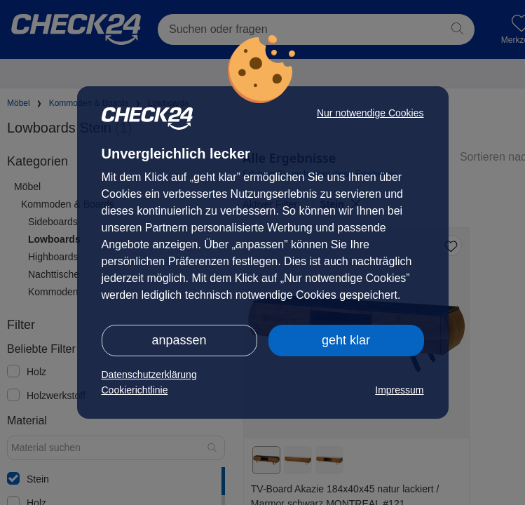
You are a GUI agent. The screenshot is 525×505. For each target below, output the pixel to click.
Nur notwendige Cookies (370, 113)
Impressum (399, 390)
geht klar (346, 340)
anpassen (178, 340)
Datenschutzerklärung (149, 374)
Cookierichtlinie (135, 390)
